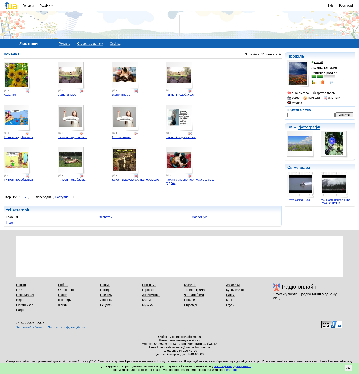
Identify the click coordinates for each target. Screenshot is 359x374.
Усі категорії (17, 210)
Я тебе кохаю (121, 137)
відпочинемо (67, 94)
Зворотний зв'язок (29, 327)
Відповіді (190, 305)
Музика (147, 305)
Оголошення (67, 290)
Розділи (45, 5)
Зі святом (106, 217)
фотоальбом (324, 93)
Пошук (105, 284)
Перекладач (25, 294)
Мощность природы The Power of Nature (335, 201)
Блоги (230, 294)
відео (293, 98)
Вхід (331, 5)
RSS (19, 290)
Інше (9, 222)
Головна (28, 5)
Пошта (21, 284)
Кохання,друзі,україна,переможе (135, 179)
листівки (332, 98)
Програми (149, 284)
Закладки (233, 284)
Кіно (229, 300)
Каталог (190, 284)
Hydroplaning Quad (298, 199)
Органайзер (24, 305)
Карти (146, 300)
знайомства (298, 93)
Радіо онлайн (299, 286)
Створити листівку (90, 43)
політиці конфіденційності (232, 366)
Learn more (232, 369)
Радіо (20, 310)
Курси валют (235, 290)
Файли (63, 305)
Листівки (106, 300)
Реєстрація (346, 5)
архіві (307, 110)
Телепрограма (194, 290)
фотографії (309, 127)
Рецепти (106, 305)
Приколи (106, 294)
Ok (348, 368)
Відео (20, 300)
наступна (62, 197)
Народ (62, 294)
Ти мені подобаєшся (181, 94)
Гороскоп (148, 290)
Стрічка (115, 43)
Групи (230, 305)
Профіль (295, 56)
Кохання (10, 94)
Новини (189, 300)
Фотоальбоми (194, 294)
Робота (63, 284)
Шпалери (64, 300)
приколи (311, 98)
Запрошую (199, 217)
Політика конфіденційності (67, 327)
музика (294, 102)
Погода (105, 290)
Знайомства (151, 294)
